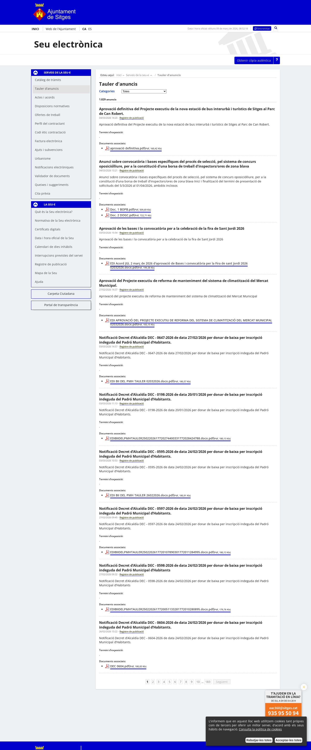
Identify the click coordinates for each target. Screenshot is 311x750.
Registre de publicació (51, 264)
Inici (118, 75)
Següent (222, 682)
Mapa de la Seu (46, 273)
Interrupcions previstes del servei (59, 255)
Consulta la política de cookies (260, 729)
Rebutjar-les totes (258, 740)
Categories (107, 91)
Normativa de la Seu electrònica (57, 220)
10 (198, 682)
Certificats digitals (47, 229)
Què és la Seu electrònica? (53, 212)
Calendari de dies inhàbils (53, 247)
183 (207, 682)
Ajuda (39, 282)
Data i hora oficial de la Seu (54, 238)
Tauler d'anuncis (169, 75)
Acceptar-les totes (288, 740)
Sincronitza (262, 28)
